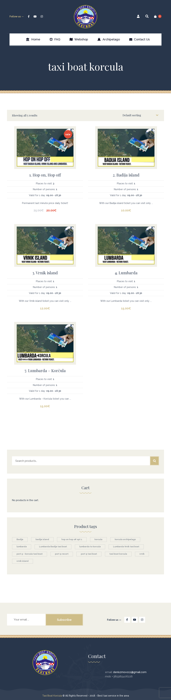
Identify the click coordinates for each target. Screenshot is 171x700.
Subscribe (64, 619)
